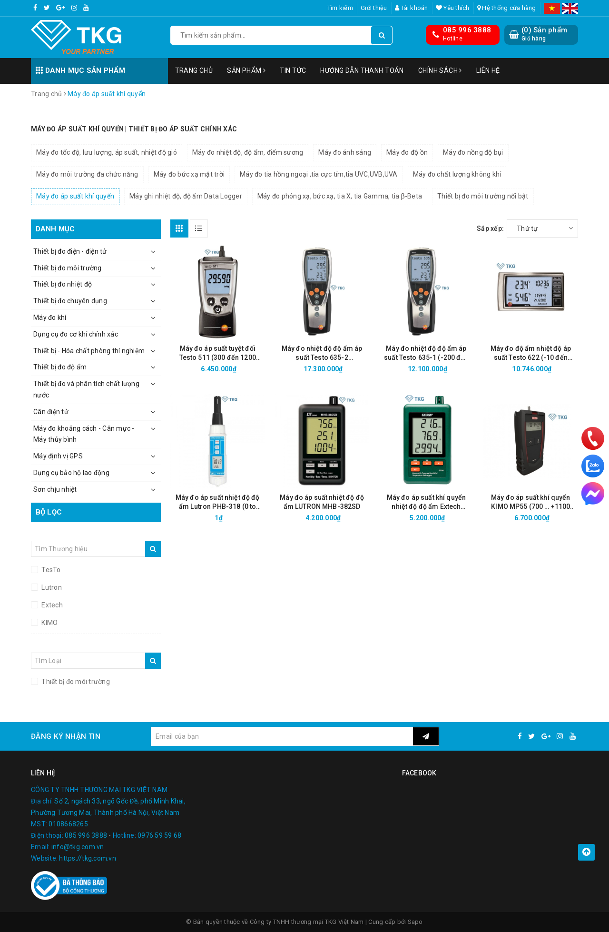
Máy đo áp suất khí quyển (75, 196)
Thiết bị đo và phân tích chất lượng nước (86, 389)
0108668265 (68, 824)
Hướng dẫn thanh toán (361, 70)
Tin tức (293, 70)
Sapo (415, 921)
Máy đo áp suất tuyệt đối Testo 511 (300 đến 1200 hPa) (217, 353)
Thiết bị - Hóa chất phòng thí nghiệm (89, 351)
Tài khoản (411, 7)
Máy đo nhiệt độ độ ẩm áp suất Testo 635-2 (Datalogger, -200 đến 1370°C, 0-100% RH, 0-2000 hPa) (322, 353)
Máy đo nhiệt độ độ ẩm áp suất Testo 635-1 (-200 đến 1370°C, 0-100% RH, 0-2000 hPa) (426, 353)
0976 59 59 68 (159, 835)
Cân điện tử (51, 412)
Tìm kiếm (340, 7)
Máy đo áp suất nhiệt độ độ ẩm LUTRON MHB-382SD (322, 502)
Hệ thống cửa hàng (506, 7)
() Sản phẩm (544, 34)
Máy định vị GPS (58, 456)
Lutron (51, 587)
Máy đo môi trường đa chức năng (87, 174)
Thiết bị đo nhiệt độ (62, 284)
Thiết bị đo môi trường (67, 268)
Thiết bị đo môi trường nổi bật (483, 196)
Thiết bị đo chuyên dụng (70, 301)
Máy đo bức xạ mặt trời (189, 174)
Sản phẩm (246, 70)
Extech (51, 605)
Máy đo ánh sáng (344, 152)
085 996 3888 (467, 30)
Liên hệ (488, 70)
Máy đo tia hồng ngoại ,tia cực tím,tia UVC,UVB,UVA (319, 174)
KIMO (49, 622)
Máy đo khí (50, 317)
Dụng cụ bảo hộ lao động (71, 472)
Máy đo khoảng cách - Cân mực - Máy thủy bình (84, 434)
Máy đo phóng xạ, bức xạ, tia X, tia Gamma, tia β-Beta (339, 196)
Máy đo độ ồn (407, 152)
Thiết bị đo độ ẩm (60, 367)
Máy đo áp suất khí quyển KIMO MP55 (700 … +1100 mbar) (530, 502)
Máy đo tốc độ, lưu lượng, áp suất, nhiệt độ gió (106, 152)
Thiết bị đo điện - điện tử (70, 251)
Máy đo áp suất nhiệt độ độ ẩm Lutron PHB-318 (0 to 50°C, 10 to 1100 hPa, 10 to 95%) (218, 502)
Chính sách (440, 70)
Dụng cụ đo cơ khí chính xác (75, 334)
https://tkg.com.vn (87, 858)
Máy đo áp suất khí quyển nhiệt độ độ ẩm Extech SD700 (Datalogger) (426, 502)
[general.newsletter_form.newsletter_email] (282, 736)
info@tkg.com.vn (77, 847)
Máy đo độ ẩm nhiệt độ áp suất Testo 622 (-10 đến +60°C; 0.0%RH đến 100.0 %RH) (531, 353)
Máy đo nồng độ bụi (473, 152)
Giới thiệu (374, 7)
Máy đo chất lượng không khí (457, 174)
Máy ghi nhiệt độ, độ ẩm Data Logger (185, 196)
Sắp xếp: (490, 228)
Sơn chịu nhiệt (55, 489)
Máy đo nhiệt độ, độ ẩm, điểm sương (248, 152)
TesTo (50, 570)
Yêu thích (453, 7)
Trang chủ (194, 70)
